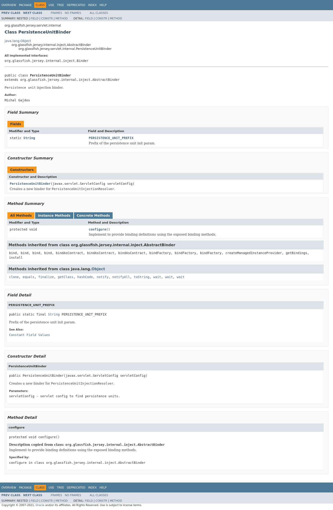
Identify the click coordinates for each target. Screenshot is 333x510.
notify (102, 277)
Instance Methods (54, 215)
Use (51, 5)
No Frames (73, 13)
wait (157, 277)
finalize (46, 277)
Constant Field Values (29, 335)
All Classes (99, 13)
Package (25, 5)
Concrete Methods (93, 215)
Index (92, 5)
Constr (47, 18)
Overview (8, 5)
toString (141, 277)
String (29, 138)
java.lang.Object (18, 41)
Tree (60, 5)
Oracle (40, 505)
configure (97, 229)
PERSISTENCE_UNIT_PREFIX (111, 138)
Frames (56, 13)
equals (28, 277)
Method (62, 18)
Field (34, 18)
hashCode (85, 277)
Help (103, 5)
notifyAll (121, 277)
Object (98, 269)
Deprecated (76, 5)
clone (14, 277)
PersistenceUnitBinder (30, 183)
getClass (65, 277)
